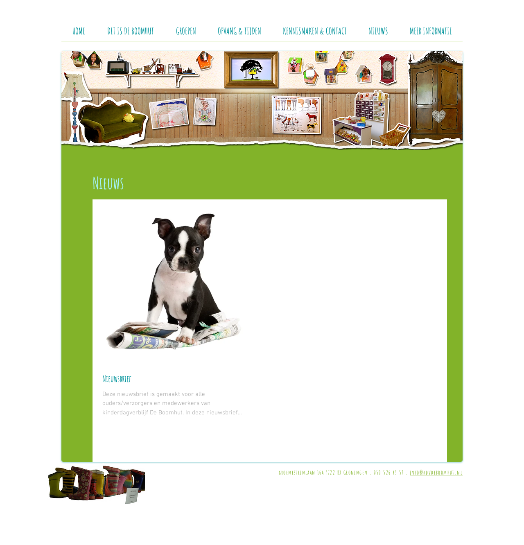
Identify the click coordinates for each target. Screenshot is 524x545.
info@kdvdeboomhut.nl (436, 472)
